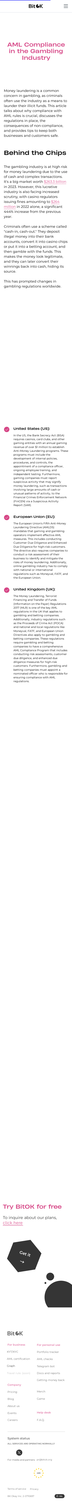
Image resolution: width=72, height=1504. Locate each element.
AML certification (18, 1357)
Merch (41, 1389)
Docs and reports (48, 1371)
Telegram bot (46, 1364)
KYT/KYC (12, 1350)
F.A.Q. (41, 1418)
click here (13, 1222)
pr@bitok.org (44, 1457)
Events (12, 1411)
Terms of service (16, 1486)
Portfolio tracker (48, 1350)
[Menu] (66, 10)
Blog (10, 1397)
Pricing (12, 1390)
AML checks (45, 1357)
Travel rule (14, 1371)
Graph (11, 1364)
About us (13, 1404)
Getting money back (51, 1378)
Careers (12, 1417)
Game (41, 1397)
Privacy (34, 1486)
